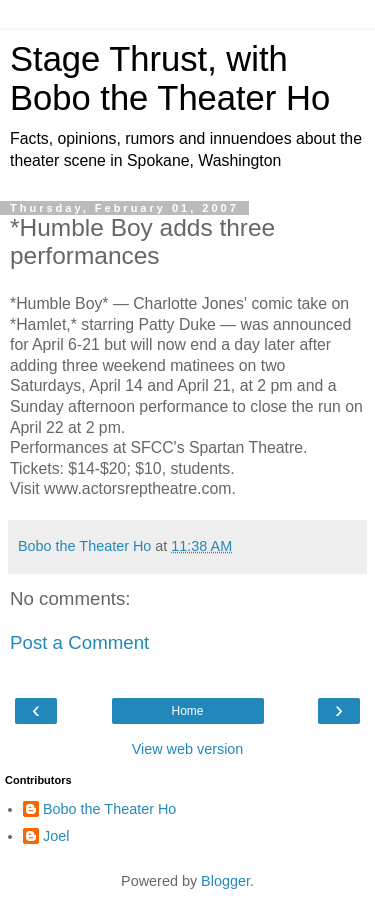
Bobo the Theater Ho (109, 809)
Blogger (225, 881)
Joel (56, 836)
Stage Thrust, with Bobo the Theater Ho (170, 78)
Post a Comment (79, 642)
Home (187, 711)
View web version (188, 749)
